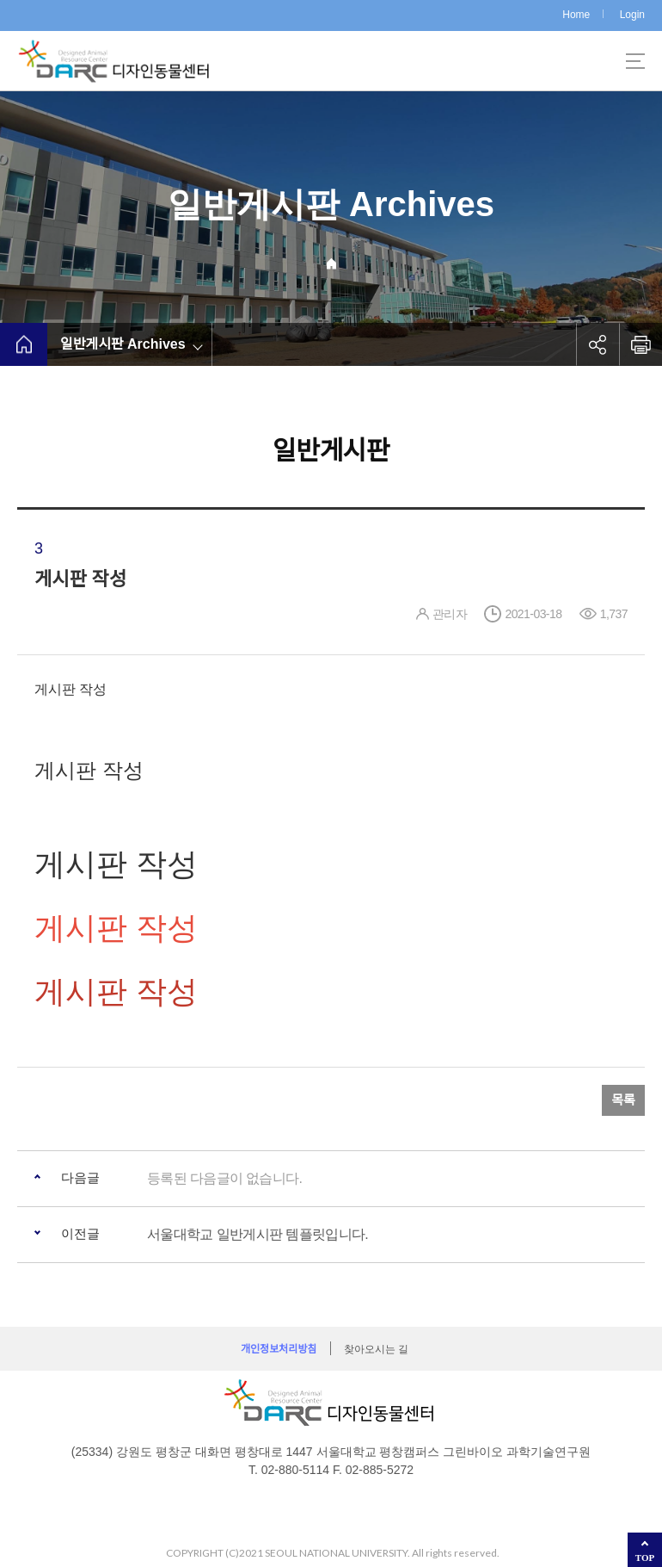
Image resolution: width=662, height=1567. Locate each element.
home (23, 344)
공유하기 (597, 344)
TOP (644, 1557)
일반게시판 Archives (123, 344)
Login (632, 15)
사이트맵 (635, 61)
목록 (623, 1100)
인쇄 (640, 344)
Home (576, 15)
